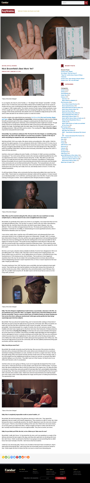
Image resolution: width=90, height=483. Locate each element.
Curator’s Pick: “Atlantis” (67, 71)
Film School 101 (65, 137)
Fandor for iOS (50, 471)
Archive (4, 65)
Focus (62, 141)
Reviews (14, 65)
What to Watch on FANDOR (68, 100)
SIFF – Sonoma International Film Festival (72, 135)
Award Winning (64, 93)
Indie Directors (64, 144)
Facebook (62, 472)
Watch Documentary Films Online (70, 113)
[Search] (86, 3)
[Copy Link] (3, 457)
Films (62, 139)
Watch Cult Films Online (67, 111)
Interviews (64, 98)
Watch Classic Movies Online (69, 109)
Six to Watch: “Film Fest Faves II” (69, 73)
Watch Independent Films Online (69, 114)
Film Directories (65, 102)
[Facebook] (11, 457)
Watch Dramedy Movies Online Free (70, 157)
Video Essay (64, 153)
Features (63, 97)
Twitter (62, 474)
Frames (63, 142)
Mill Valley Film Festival (68, 130)
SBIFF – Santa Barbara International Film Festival (74, 132)
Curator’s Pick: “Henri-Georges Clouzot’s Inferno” (73, 78)
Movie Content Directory (68, 105)
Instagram (62, 471)
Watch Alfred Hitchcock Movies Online (71, 107)
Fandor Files (64, 95)
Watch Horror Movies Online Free (70, 158)
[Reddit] (22, 457)
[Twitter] (14, 457)
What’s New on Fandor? (66, 162)
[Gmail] (25, 457)
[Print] (28, 457)
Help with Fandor (23, 471)
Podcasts (63, 148)
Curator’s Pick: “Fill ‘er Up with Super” (70, 80)
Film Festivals (64, 127)
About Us (35, 471)
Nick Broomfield (36, 117)
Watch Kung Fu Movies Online (69, 116)
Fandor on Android (51, 472)
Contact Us (36, 472)
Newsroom (63, 146)
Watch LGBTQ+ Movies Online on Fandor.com (73, 118)
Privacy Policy (77, 472)
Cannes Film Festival (67, 128)
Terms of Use (77, 471)
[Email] (6, 457)
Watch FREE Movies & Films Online (69, 155)
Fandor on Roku (50, 474)
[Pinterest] (17, 457)
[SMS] (9, 457)
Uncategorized (64, 151)
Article (9, 65)
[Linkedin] (20, 457)
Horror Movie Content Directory (69, 104)
